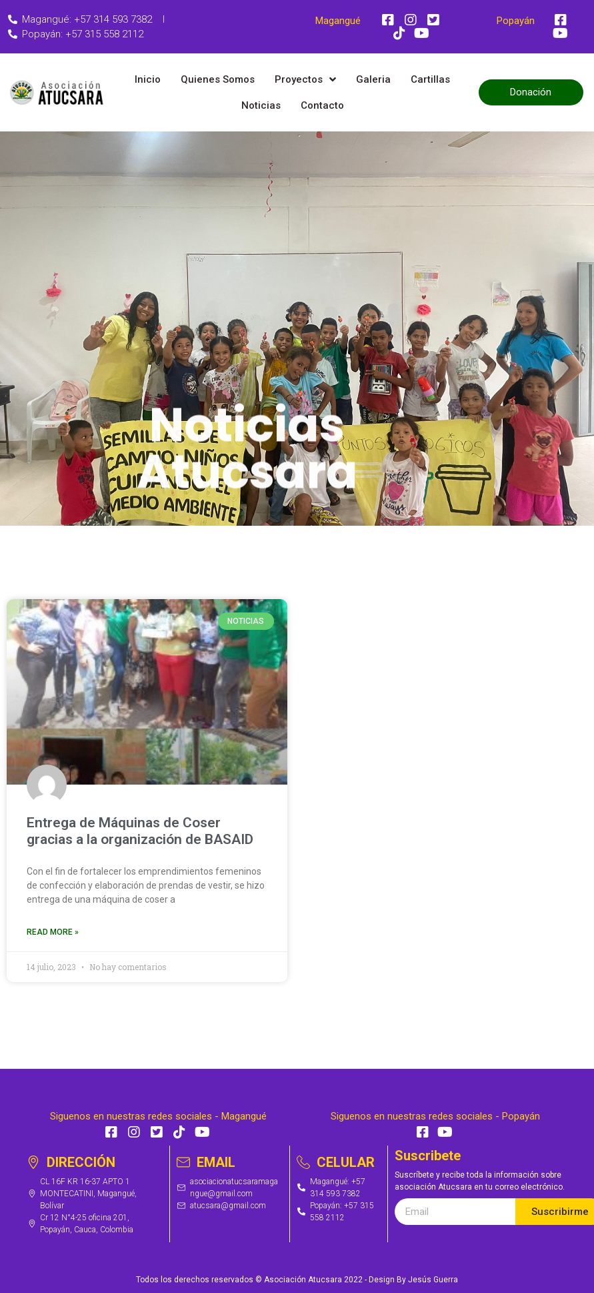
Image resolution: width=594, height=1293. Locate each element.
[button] (531, 92)
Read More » (53, 932)
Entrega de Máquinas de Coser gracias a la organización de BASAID (140, 831)
